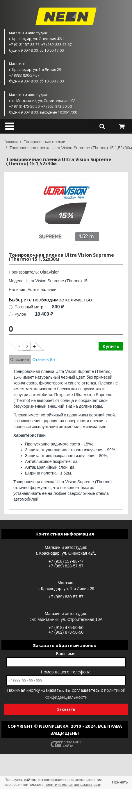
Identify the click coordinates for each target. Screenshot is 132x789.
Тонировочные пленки (44, 141)
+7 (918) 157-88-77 (66, 561)
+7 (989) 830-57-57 (66, 596)
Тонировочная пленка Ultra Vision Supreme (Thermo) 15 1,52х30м (71, 147)
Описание (19, 359)
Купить (111, 346)
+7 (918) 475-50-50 (66, 627)
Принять (120, 782)
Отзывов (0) (43, 359)
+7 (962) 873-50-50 (66, 632)
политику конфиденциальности (72, 784)
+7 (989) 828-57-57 (66, 566)
